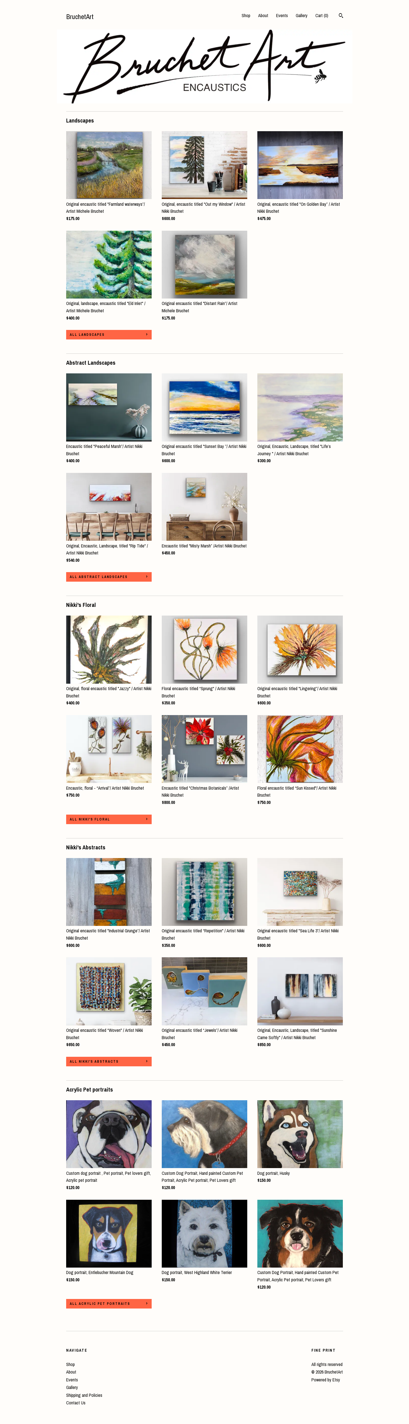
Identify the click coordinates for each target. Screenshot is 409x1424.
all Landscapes (87, 334)
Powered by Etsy (325, 1380)
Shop (246, 15)
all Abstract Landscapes (99, 577)
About (263, 15)
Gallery (302, 15)
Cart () (321, 15)
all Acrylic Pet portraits (100, 1304)
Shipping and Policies (84, 1395)
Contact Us (76, 1403)
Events (282, 15)
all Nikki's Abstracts (94, 1061)
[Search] (341, 16)
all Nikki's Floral (90, 819)
